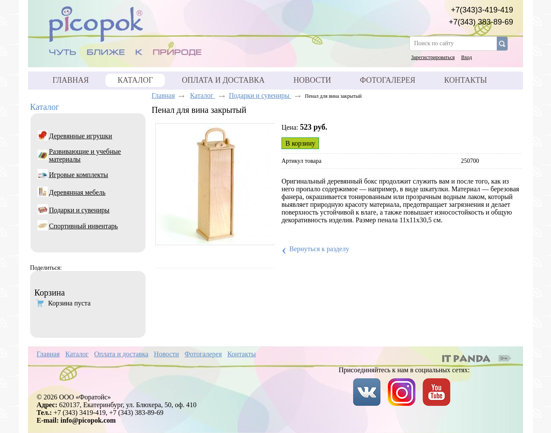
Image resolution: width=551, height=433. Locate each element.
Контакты (241, 354)
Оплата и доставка (121, 354)
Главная (163, 95)
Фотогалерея (203, 354)
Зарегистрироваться (433, 57)
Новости (166, 354)
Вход (466, 57)
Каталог (135, 80)
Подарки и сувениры (260, 95)
